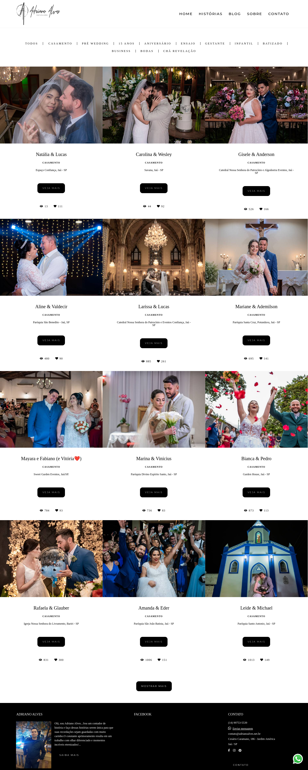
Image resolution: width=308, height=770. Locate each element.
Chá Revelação (179, 51)
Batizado (273, 43)
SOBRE (254, 14)
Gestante (215, 43)
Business (121, 51)
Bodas (147, 51)
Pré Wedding (95, 43)
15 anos (127, 43)
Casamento (60, 43)
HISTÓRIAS (211, 14)
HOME (186, 14)
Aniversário (157, 43)
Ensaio (188, 43)
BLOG (235, 14)
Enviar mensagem (242, 728)
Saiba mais (69, 755)
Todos (31, 43)
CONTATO (278, 14)
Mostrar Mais (154, 686)
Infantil (244, 43)
